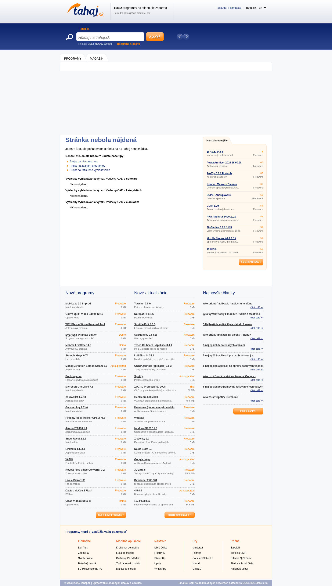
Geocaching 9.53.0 (76, 407)
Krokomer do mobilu (127, 547)
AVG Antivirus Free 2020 (221, 216)
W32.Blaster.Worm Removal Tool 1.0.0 (85, 325)
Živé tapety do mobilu (128, 563)
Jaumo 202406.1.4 (76, 428)
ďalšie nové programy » (111, 514)
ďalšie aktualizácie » (179, 514)
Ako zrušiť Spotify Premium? (220, 397)
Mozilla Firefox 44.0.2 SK (221, 238)
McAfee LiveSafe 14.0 (78, 345)
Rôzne (235, 541)
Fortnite (196, 552)
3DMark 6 (139, 469)
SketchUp (159, 558)
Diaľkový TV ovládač (127, 558)
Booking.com (73, 376)
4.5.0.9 (138, 490)
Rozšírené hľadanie (129, 43)
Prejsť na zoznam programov (87, 165)
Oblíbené (84, 541)
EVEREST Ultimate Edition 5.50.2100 (81, 336)
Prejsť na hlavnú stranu (84, 161)
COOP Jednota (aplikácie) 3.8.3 (153, 365)
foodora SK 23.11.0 (145, 428)
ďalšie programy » (251, 262)
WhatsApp (160, 568)
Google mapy (142, 459)
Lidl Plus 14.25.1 (144, 355)
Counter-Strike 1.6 (202, 558)
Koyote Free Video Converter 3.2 (85, 469)
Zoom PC (83, 552)
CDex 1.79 (213, 205)
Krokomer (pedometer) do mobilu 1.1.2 (154, 409)
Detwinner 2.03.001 (145, 480)
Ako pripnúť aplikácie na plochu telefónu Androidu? (227, 305)
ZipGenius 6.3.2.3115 (219, 227)
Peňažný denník (87, 563)
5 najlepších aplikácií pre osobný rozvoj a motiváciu (228, 357)
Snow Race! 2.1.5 (75, 438)
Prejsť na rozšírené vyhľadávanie (90, 170)
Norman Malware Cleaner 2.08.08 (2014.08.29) (222, 185)
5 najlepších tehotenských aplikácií (224, 345)
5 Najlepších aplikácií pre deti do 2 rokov (227, 324)
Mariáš (196, 563)
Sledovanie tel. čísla (242, 563)
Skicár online (85, 558)
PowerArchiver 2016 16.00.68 (224, 162)
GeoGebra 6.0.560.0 (146, 397)
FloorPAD (159, 552)
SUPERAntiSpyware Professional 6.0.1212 (219, 196)
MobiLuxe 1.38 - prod (78, 303)
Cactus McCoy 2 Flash (78, 490)
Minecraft (197, 547)
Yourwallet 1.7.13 (75, 397)
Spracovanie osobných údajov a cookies (117, 583)
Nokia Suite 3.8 (143, 449)
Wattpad (139, 417)
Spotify (138, 376)
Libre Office (160, 547)
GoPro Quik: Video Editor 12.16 (84, 314)
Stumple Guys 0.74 (76, 355)
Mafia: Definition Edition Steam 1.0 (86, 365)
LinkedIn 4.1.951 (75, 449)
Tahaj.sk (84, 28)
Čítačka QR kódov (241, 558)
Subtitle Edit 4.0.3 (144, 324)
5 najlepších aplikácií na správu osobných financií (233, 365)
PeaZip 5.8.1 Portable (219, 173)
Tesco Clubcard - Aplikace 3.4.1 (153, 345)
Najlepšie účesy (239, 568)
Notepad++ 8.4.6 (144, 314)
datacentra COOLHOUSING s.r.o (248, 583)
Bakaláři (235, 547)
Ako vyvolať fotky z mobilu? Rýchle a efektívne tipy (231, 315)
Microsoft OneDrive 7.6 (79, 386)
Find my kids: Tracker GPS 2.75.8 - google (86, 419)
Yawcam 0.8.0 (142, 303)
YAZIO (69, 459)
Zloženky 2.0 (141, 438)
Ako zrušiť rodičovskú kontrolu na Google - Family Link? (229, 377)
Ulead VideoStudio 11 (78, 500)
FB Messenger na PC (90, 568)
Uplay (157, 563)
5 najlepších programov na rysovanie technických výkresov (233, 388)
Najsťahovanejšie (217, 140)
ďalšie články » (248, 411)
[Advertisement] (166, 103)
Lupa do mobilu (125, 552)
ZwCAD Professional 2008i (150, 386)
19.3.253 (212, 249)
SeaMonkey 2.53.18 (145, 334)
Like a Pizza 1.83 (75, 480)
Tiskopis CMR (238, 552)
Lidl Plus (83, 547)
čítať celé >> (256, 307)
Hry (194, 541)
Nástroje (160, 541)
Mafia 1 (196, 568)
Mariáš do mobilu (126, 568)
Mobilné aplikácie (128, 541)
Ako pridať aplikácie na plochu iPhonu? (227, 334)
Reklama (221, 7)
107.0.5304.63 (215, 151)
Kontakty (235, 7)
